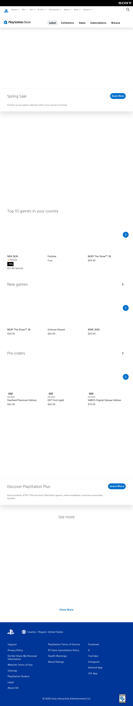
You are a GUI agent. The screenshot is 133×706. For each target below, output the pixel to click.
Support (86, 9)
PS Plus (41, 9)
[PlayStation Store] (18, 19)
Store (76, 9)
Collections (67, 19)
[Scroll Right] (126, 231)
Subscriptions (98, 19)
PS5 (23, 9)
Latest (52, 19)
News (66, 9)
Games (14, 9)
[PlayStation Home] (6, 9)
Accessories (54, 9)
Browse (115, 19)
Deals (82, 19)
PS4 (31, 9)
